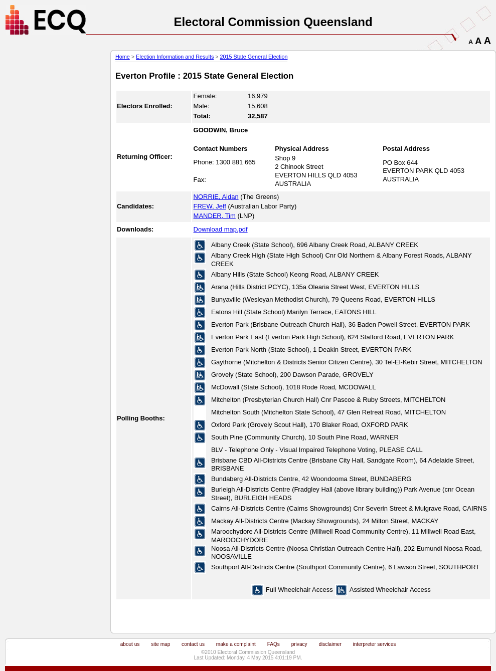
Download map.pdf (221, 229)
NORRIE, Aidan (216, 196)
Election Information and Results (175, 57)
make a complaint (236, 644)
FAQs (273, 644)
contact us (193, 644)
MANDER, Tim (215, 215)
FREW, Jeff (210, 206)
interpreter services (374, 644)
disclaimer (329, 644)
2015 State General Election (254, 57)
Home (122, 57)
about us (130, 644)
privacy (299, 644)
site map (160, 644)
